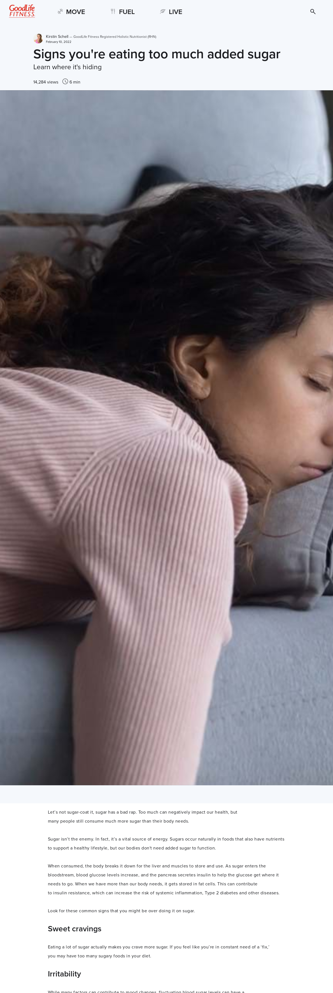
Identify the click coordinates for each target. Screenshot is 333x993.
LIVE (175, 12)
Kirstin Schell (101, 36)
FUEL (127, 12)
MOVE (75, 12)
